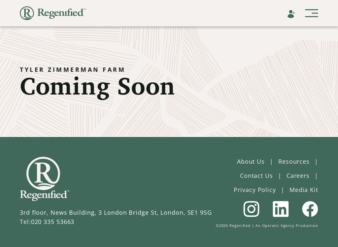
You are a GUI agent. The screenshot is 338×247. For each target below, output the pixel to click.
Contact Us (256, 175)
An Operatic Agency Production (286, 225)
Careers (298, 175)
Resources (294, 161)
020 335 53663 (53, 222)
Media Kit (303, 190)
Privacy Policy (255, 190)
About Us (251, 161)
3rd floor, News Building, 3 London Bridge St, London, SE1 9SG (116, 212)
